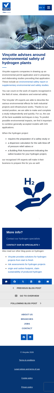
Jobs (27, 324)
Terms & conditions (27, 360)
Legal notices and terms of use (27, 369)
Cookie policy (27, 378)
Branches (27, 319)
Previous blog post (27, 288)
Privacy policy (27, 387)
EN (41, 8)
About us (27, 314)
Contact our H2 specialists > (23, 245)
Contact (27, 328)
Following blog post (26, 303)
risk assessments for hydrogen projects (26, 264)
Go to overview (27, 296)
